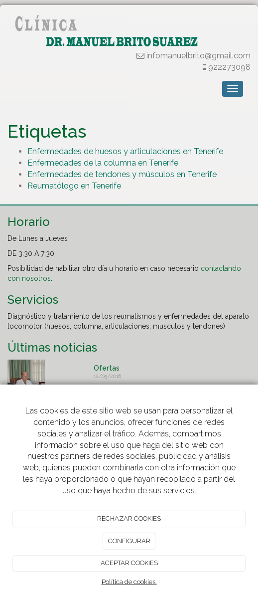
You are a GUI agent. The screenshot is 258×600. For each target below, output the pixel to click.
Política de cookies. (129, 582)
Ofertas (107, 368)
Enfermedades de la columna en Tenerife (102, 163)
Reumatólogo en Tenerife (74, 186)
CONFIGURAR (129, 541)
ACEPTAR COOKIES (129, 563)
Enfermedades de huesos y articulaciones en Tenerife (125, 151)
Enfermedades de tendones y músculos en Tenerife (122, 174)
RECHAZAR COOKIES (129, 518)
